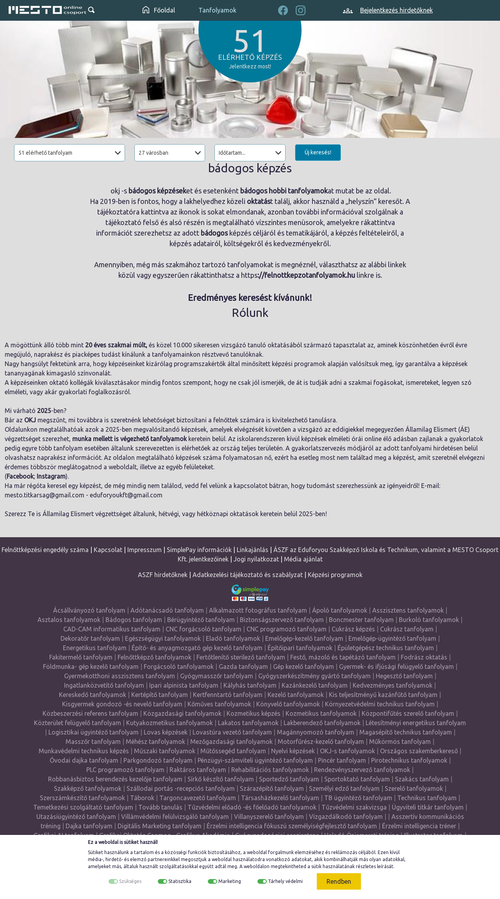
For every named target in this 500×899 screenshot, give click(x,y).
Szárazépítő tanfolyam (272, 788)
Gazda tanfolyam (243, 666)
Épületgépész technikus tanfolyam (386, 647)
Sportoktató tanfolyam (357, 779)
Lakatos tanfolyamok (248, 722)
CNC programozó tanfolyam (286, 629)
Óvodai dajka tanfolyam (84, 760)
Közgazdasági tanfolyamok (182, 713)
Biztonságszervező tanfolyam (282, 619)
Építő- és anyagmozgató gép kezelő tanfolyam (197, 647)
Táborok (142, 797)
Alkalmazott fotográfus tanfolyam (258, 610)
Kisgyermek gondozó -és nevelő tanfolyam (122, 704)
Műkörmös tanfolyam (400, 741)
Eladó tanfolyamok (233, 638)
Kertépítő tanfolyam (159, 694)
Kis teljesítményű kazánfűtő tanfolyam (383, 694)
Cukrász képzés (353, 629)
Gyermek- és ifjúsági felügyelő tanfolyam (396, 666)
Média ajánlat (303, 559)
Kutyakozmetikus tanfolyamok (169, 722)
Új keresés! (318, 152)
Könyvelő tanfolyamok (288, 704)
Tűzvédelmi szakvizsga (354, 807)
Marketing (229, 881)
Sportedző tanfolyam (289, 779)
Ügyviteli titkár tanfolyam (428, 807)
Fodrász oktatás (424, 657)
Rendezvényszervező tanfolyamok (362, 769)
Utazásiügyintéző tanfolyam (76, 816)
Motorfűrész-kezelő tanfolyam (321, 741)
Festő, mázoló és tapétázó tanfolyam (343, 657)
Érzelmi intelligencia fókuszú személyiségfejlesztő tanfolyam (292, 825)
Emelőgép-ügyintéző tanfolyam (392, 638)
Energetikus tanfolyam (95, 647)
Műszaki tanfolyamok (164, 750)
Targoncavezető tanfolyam (197, 797)
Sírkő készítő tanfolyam (221, 779)
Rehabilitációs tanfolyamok (270, 769)
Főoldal (159, 10)
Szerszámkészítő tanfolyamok (82, 797)
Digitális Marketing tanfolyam (160, 825)
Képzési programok (335, 574)
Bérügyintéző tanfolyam (201, 619)
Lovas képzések (166, 732)
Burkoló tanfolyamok (429, 619)
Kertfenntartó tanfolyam (227, 694)
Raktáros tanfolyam (198, 769)
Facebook (20, 476)
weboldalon (257, 866)
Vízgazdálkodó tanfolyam (346, 816)
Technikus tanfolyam (427, 797)
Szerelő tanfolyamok (414, 788)
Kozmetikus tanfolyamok (321, 713)
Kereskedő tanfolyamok (92, 694)
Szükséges (130, 881)
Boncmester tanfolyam (361, 619)
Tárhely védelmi (285, 881)
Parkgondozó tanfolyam (158, 760)
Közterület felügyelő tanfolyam (77, 722)
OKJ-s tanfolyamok (347, 750)
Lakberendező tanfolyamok (322, 722)
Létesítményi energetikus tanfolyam (416, 722)
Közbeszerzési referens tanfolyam (90, 713)
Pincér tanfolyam (342, 760)
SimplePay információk (199, 549)
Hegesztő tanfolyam (404, 675)
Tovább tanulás (160, 807)
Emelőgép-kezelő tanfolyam (304, 638)
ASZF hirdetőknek (163, 574)
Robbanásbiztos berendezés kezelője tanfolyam (115, 779)
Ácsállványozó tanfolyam (89, 610)
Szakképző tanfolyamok (87, 788)
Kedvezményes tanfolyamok (392, 685)
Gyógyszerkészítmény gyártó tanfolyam (314, 675)
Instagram (51, 476)
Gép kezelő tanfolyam (303, 666)
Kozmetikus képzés (253, 713)
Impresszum (144, 549)
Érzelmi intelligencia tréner (419, 825)
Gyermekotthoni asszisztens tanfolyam (119, 675)
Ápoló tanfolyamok (339, 610)
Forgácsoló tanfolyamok (179, 666)
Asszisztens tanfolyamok (408, 610)
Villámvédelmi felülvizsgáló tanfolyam (175, 816)
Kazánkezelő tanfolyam (315, 685)
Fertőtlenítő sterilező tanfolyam (240, 657)
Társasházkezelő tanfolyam (280, 797)
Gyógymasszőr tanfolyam (216, 675)
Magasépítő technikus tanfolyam (405, 732)
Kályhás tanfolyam (250, 685)
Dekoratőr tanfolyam (90, 638)
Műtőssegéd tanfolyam (233, 750)
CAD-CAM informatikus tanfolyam (112, 629)
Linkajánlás (252, 549)
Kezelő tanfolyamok (296, 694)
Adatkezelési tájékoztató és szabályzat (248, 574)
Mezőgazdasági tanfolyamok (231, 741)
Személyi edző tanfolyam (344, 788)
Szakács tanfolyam (422, 779)
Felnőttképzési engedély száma (45, 549)
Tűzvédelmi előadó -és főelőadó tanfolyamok (252, 807)
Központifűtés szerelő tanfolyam (408, 713)
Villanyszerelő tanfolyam (269, 816)
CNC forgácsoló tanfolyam (203, 629)
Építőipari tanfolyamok (300, 647)
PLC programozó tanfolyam (125, 769)
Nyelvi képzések (293, 750)
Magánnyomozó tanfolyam (315, 732)
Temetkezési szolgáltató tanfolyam (83, 807)
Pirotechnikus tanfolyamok (409, 760)
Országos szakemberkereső (419, 750)
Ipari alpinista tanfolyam (183, 685)
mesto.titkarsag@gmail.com (44, 495)
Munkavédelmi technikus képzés (84, 750)
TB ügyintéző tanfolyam (358, 797)
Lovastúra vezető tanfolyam (232, 732)
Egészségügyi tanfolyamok (163, 638)
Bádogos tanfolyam (133, 619)
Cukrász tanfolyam (407, 629)
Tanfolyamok (217, 10)
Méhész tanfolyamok (155, 741)
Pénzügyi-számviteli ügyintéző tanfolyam (255, 760)
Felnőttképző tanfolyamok (154, 657)
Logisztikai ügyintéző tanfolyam (93, 732)
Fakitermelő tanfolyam (80, 657)
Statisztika (179, 881)
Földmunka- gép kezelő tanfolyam (91, 666)
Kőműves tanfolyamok (219, 704)
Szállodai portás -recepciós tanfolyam (181, 788)
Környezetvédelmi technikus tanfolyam (380, 704)
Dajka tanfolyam (89, 825)
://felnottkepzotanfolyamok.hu (306, 275)
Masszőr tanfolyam (93, 741)
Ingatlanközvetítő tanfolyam (104, 685)
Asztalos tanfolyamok (69, 619)
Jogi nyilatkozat (256, 559)
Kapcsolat (108, 549)
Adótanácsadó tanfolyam (167, 610)
